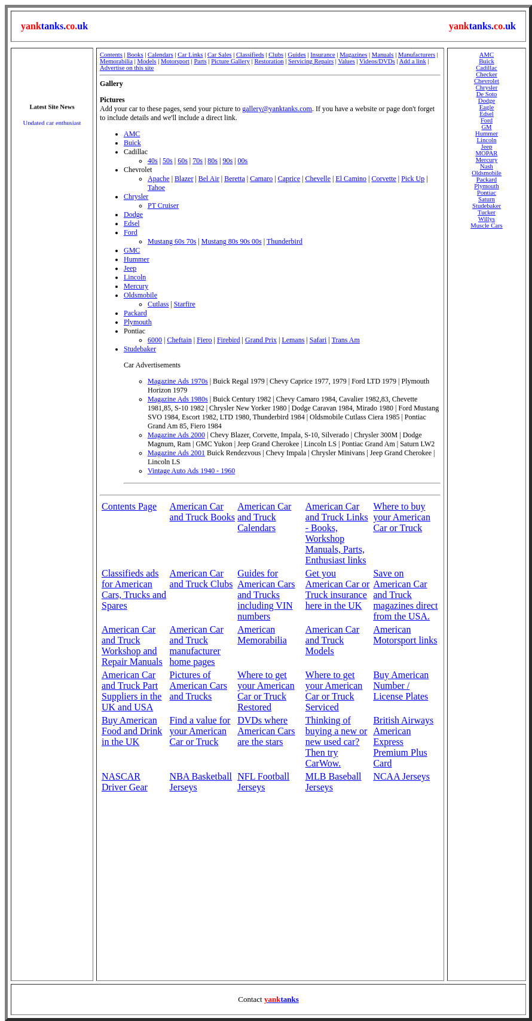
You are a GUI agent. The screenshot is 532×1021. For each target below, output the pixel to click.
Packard (135, 313)
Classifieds (250, 54)
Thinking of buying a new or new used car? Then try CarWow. (336, 741)
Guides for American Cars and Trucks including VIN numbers (266, 594)
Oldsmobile (140, 295)
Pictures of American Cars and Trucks (198, 685)
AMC (132, 134)
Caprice (289, 178)
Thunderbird (284, 241)
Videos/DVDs (377, 61)
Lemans (293, 340)
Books (135, 54)
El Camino (350, 178)
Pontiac (486, 192)
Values (346, 61)
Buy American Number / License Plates (401, 685)
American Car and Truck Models (332, 640)
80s (212, 161)
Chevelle (318, 178)
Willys (486, 219)
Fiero (204, 340)
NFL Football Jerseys (263, 781)
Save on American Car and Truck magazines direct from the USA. (405, 594)
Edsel (132, 223)
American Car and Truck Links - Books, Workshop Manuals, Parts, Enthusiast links (336, 533)
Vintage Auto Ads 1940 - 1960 (191, 471)
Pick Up (412, 178)
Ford (130, 232)
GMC (132, 250)
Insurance (322, 54)
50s (168, 161)
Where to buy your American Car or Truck (401, 517)
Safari (318, 340)
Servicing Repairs (311, 61)
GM (486, 127)
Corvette (384, 178)
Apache (159, 178)
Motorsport (175, 61)
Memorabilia (116, 61)
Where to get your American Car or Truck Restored (266, 691)
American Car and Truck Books (202, 511)
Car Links (190, 54)
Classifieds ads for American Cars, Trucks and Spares (134, 589)
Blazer (184, 178)
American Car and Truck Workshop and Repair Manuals (132, 645)
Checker (486, 74)
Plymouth (138, 322)
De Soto (486, 94)
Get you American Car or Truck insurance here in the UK (337, 589)
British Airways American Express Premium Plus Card (403, 741)
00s (242, 161)
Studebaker (140, 349)
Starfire (184, 304)
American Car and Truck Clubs (201, 578)
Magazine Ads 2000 (176, 435)
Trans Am (346, 340)
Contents (111, 54)
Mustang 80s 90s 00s (231, 241)
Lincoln (135, 277)
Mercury (136, 286)
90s (227, 161)
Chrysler (136, 196)
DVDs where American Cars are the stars (266, 731)
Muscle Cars (486, 225)
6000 (155, 340)
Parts (200, 61)
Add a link (412, 61)
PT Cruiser (163, 205)
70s (197, 161)
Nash (486, 166)
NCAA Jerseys (401, 776)
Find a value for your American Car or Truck (200, 731)
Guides (297, 54)
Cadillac (486, 68)
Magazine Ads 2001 (176, 453)
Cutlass (158, 304)
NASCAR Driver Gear (125, 781)
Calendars (160, 54)
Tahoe (156, 187)
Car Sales (219, 54)
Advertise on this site (127, 68)
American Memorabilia (262, 634)
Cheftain (179, 340)
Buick (132, 143)
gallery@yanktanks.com (277, 109)
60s (183, 161)
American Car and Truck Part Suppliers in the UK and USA (131, 691)
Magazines (353, 54)
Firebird (228, 340)
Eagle (486, 107)
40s (153, 161)
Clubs (275, 54)
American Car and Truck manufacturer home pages (197, 645)
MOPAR (487, 153)
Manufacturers (416, 54)
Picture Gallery (230, 61)
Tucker (487, 212)
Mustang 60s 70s (172, 241)
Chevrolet (486, 81)
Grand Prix (261, 340)
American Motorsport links (405, 634)
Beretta (234, 178)
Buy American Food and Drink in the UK (132, 731)
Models (147, 61)
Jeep (130, 268)
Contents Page (129, 506)
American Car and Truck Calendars (264, 517)
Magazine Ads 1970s (178, 381)
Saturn (486, 199)
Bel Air (208, 178)
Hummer (136, 259)
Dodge (133, 214)
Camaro (261, 178)
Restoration (268, 61)
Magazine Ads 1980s (178, 399)
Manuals (383, 54)
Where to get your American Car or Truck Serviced (334, 691)
